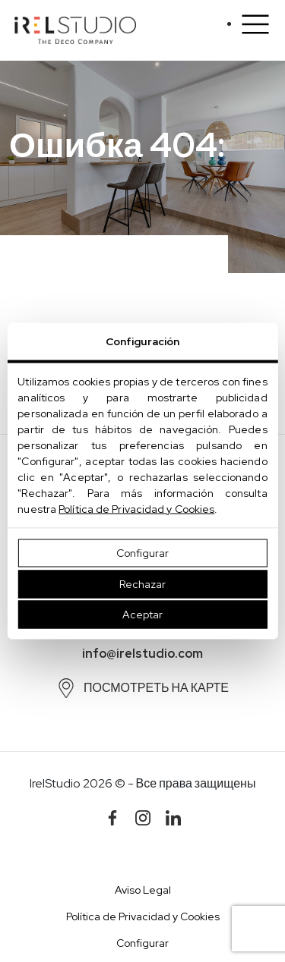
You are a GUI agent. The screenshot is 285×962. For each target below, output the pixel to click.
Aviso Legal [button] (143, 890)
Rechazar (142, 583)
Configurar (142, 553)
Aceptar (142, 614)
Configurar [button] (142, 943)
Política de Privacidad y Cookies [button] (143, 916)
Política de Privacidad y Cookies (136, 509)
